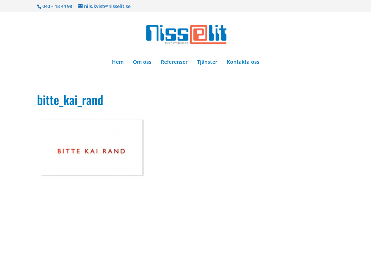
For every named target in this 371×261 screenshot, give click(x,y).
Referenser (174, 62)
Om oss (142, 62)
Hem (118, 62)
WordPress (159, 199)
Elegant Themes (90, 199)
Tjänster (207, 62)
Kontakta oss (243, 62)
